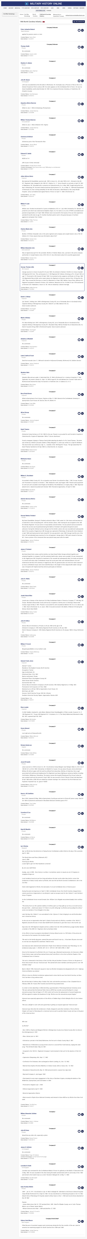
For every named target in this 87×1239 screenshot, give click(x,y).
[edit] (82, 30)
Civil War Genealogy (27, 15)
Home (21, 14)
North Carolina (35, 15)
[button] (43, 29)
